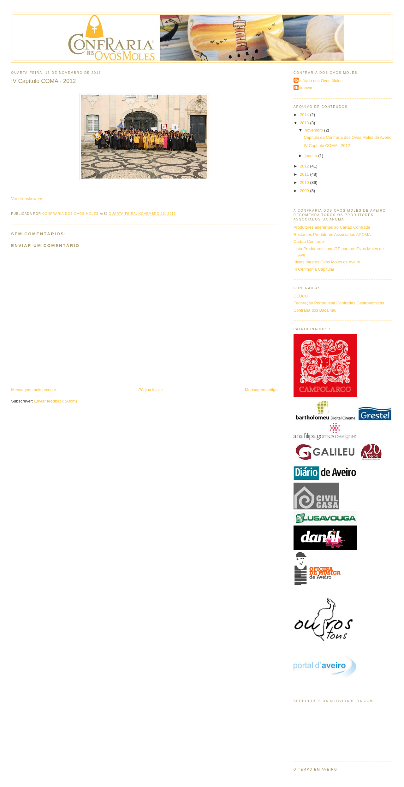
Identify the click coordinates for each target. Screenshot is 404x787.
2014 (305, 114)
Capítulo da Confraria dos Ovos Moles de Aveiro (347, 137)
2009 (305, 190)
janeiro (311, 155)
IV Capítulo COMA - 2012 (327, 145)
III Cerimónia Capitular (314, 269)
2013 (305, 122)
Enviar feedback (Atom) (55, 401)
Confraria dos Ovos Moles (318, 80)
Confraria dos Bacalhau (315, 310)
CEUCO (301, 296)
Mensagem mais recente (33, 389)
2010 (305, 182)
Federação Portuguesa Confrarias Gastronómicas (339, 303)
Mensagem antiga (261, 389)
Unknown (303, 87)
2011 (305, 174)
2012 (305, 166)
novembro (314, 130)
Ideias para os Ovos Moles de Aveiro (327, 262)
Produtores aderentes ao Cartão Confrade (332, 227)
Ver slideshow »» (26, 198)
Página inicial (150, 389)
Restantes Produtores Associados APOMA (332, 234)
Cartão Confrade (309, 241)
